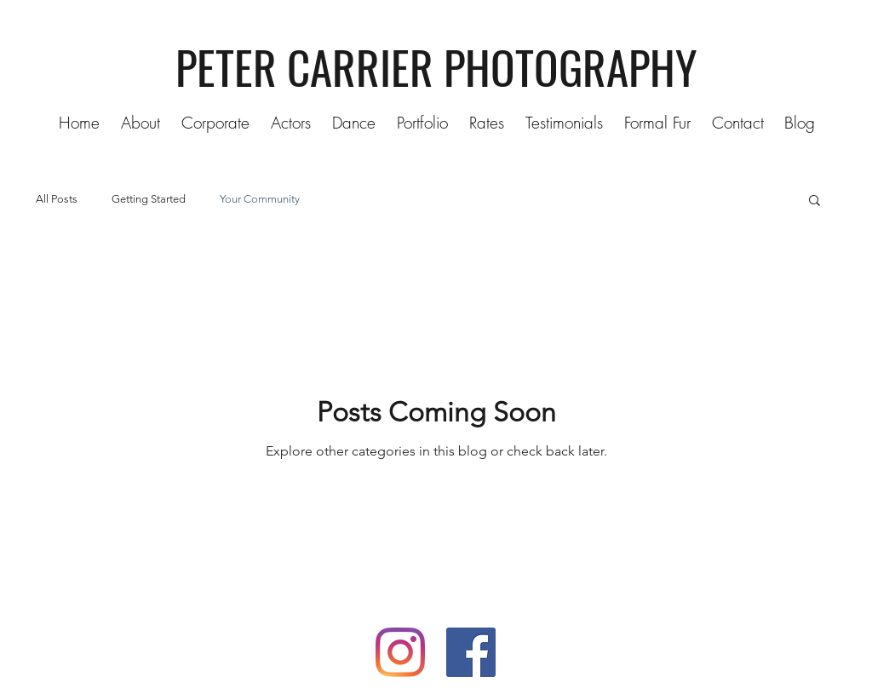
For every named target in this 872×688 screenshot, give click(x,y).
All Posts (56, 198)
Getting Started (149, 198)
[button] (420, 122)
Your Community (260, 198)
